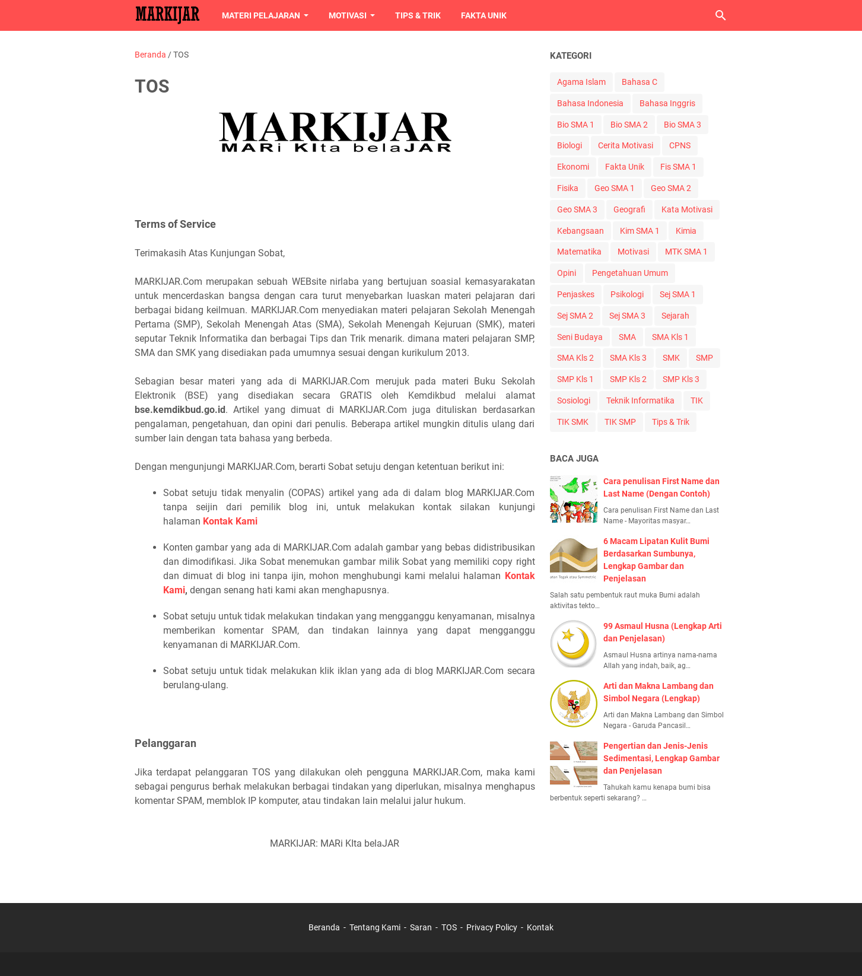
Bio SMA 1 (575, 124)
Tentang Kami (374, 927)
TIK (697, 400)
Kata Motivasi (686, 209)
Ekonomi (573, 166)
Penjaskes (575, 294)
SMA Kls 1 (670, 337)
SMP (704, 358)
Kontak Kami (230, 521)
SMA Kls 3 (628, 358)
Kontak (540, 927)
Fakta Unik (484, 15)
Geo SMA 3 (577, 209)
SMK (671, 358)
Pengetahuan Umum (630, 273)
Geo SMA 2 (671, 188)
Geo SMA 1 (614, 188)
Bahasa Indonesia (590, 103)
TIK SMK (573, 422)
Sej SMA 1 (678, 294)
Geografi (629, 209)
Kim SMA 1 (640, 231)
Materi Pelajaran (261, 15)
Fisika (567, 188)
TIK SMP (620, 422)
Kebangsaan (580, 231)
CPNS (680, 145)
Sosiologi (573, 400)
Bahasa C (639, 82)
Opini (566, 273)
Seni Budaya (580, 337)
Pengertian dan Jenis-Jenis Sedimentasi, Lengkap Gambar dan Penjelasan (661, 758)
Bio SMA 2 (629, 124)
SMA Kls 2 (575, 358)
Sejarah (675, 315)
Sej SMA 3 (627, 315)
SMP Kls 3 (681, 379)
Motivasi (348, 15)
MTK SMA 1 (686, 251)
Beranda (324, 927)
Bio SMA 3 (682, 124)
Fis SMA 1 (678, 166)
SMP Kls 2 (628, 379)
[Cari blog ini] (721, 15)
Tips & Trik (418, 15)
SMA (627, 337)
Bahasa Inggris (667, 103)
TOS (449, 927)
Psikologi (627, 294)
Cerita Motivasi (625, 145)
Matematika (579, 251)
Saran (421, 927)
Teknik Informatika (640, 400)
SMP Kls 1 (575, 379)
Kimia (686, 231)
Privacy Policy (491, 927)
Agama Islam (581, 82)
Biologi (569, 145)
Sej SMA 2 (575, 315)
